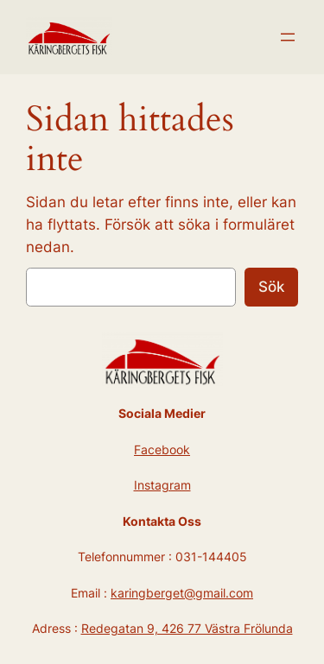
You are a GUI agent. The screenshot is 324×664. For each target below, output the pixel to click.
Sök (271, 286)
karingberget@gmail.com (182, 592)
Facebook (162, 449)
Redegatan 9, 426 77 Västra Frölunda (187, 628)
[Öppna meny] (287, 37)
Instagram (162, 484)
